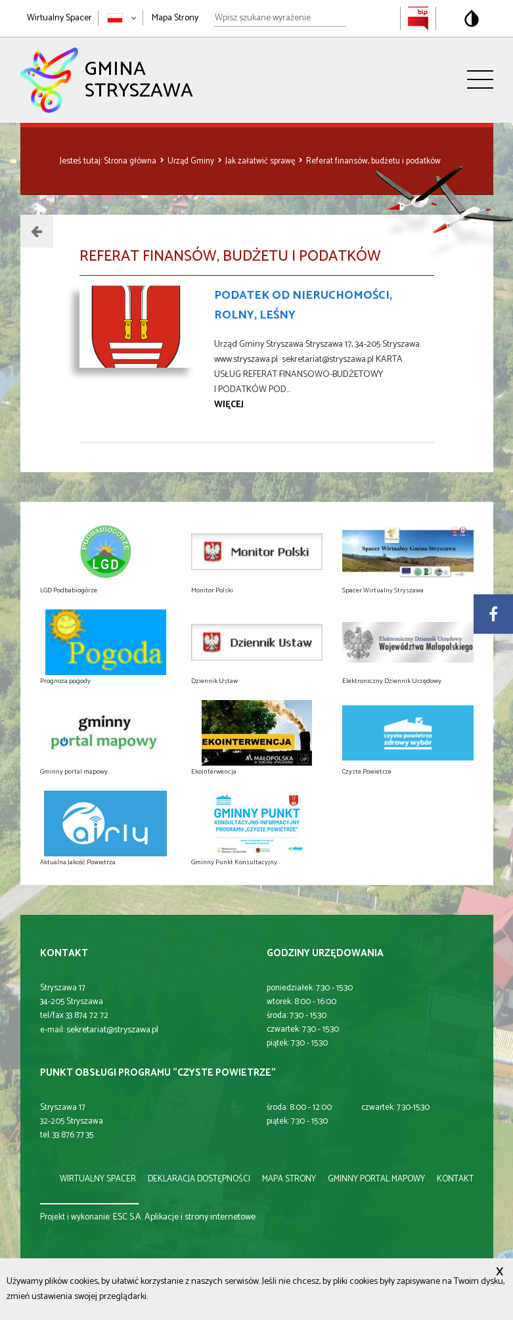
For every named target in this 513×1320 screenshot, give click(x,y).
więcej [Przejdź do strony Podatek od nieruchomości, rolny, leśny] (229, 404)
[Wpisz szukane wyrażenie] (279, 18)
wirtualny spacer (98, 1179)
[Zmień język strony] (122, 18)
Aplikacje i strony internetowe (200, 1217)
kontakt (455, 1179)
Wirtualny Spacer (59, 18)
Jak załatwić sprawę (261, 161)
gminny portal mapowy (376, 1179)
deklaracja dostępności (199, 1179)
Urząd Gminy (191, 161)
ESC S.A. (128, 1217)
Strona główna (131, 161)
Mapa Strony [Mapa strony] (175, 18)
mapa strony (289, 1179)
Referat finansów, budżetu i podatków (373, 161)
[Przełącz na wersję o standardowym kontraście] (471, 18)
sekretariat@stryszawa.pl (112, 1030)
